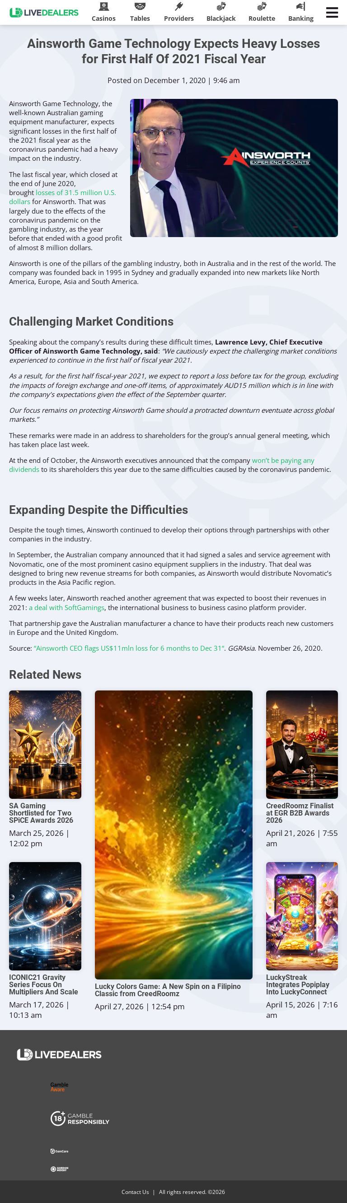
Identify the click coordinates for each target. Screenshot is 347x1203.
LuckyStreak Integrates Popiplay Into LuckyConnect (297, 985)
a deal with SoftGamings (66, 607)
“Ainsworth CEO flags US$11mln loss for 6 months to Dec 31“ (129, 648)
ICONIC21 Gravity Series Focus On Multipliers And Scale (43, 985)
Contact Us (135, 1192)
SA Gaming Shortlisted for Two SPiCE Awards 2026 (41, 813)
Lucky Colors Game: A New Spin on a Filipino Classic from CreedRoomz (168, 990)
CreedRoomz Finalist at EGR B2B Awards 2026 (299, 813)
